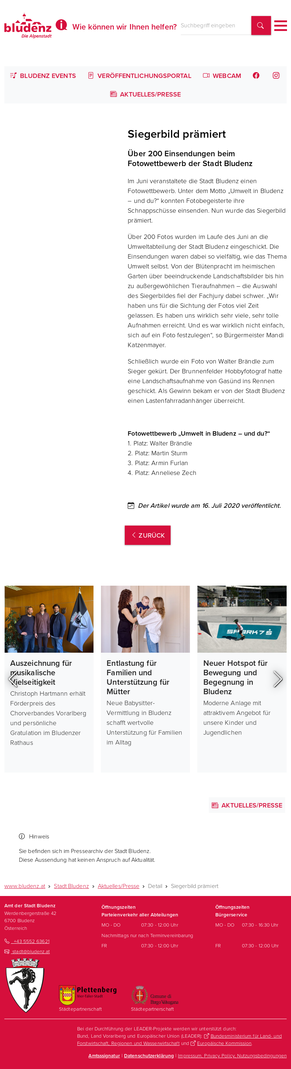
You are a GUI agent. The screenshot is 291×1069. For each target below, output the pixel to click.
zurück (148, 535)
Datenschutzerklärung (149, 1055)
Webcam (222, 75)
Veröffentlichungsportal (139, 75)
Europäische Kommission (224, 1042)
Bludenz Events (43, 75)
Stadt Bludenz (71, 886)
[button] (13, 679)
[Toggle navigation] (280, 26)
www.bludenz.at (24, 886)
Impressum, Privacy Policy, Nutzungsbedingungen (232, 1055)
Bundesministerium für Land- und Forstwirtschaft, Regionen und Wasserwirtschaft (179, 1039)
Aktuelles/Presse (145, 94)
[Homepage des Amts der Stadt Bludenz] (28, 25)
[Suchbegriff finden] (261, 25)
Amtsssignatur (104, 1055)
